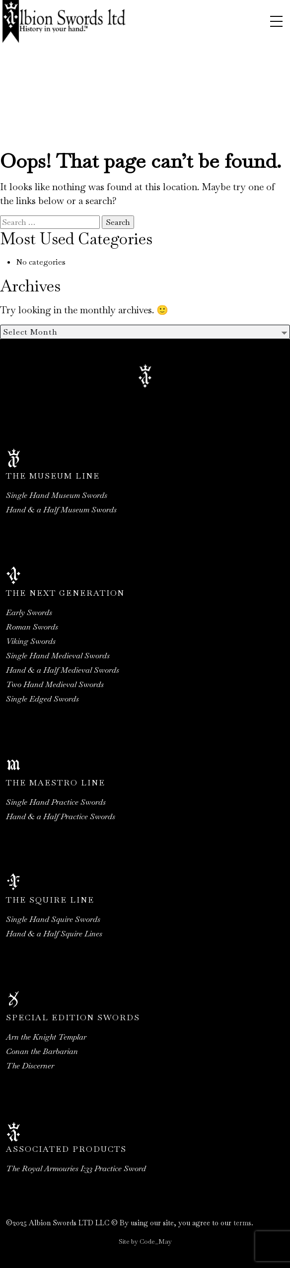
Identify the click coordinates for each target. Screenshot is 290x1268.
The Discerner (30, 1065)
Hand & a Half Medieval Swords (62, 670)
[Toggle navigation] (276, 21)
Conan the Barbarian (42, 1051)
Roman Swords (32, 627)
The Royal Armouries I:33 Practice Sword (76, 1168)
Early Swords (29, 612)
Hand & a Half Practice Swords (60, 816)
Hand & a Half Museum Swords (61, 509)
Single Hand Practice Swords (56, 802)
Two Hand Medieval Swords (55, 684)
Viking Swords (31, 641)
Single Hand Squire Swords (53, 919)
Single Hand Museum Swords (56, 495)
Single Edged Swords (42, 699)
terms (242, 1222)
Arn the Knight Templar (46, 1037)
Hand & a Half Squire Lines (54, 933)
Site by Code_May (145, 1241)
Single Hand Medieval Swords (58, 655)
